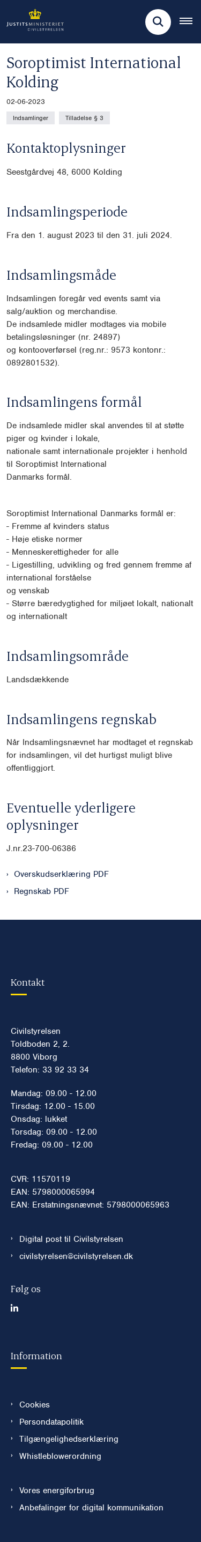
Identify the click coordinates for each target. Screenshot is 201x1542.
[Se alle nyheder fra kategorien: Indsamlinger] (30, 117)
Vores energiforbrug (56, 1490)
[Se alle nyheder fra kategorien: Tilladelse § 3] (84, 117)
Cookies (34, 1404)
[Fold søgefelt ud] (158, 22)
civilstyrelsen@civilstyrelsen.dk (76, 1256)
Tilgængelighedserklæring (68, 1439)
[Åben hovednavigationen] (190, 22)
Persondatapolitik (51, 1422)
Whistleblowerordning (60, 1456)
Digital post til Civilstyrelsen (71, 1239)
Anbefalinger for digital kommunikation (91, 1507)
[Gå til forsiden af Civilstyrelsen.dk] (32, 22)
